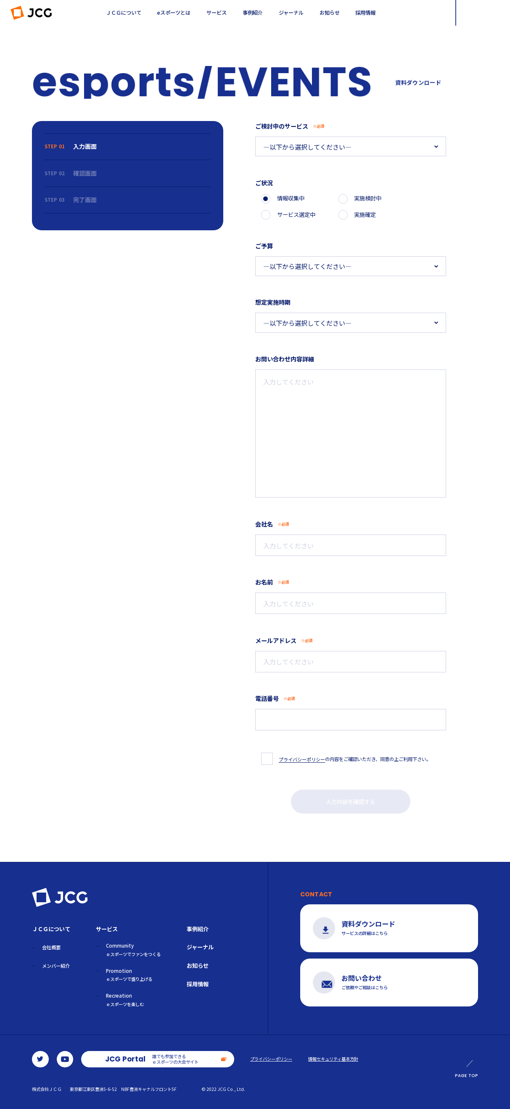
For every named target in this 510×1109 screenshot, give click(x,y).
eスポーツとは (173, 12)
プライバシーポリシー (271, 1059)
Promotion (129, 975)
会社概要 (51, 947)
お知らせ (330, 12)
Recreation (125, 999)
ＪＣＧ (31, 13)
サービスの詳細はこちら (377, 928)
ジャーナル (291, 12)
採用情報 (365, 12)
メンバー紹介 (56, 965)
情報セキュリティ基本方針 (333, 1059)
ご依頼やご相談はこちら (377, 982)
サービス (216, 12)
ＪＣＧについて (123, 12)
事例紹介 (253, 12)
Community (133, 949)
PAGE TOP (466, 1069)
